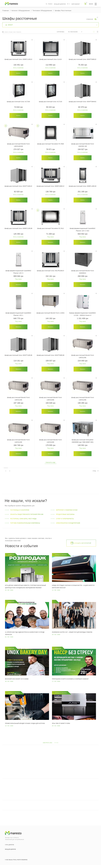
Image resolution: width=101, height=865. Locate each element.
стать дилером (9, 844)
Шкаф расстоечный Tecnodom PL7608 (50, 144)
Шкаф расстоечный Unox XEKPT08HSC (82, 101)
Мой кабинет (76, 4)
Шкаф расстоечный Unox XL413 (50, 59)
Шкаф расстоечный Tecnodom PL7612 (50, 228)
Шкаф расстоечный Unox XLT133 (50, 101)
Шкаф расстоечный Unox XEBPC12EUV (18, 59)
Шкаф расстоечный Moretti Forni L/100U (50, 313)
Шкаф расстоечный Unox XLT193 (18, 101)
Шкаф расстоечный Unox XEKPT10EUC (18, 186)
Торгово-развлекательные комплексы (22, 523)
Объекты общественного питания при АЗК (24, 514)
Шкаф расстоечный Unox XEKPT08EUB (50, 355)
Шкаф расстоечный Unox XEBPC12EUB (18, 228)
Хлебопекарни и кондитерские (65, 523)
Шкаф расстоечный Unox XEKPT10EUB (18, 355)
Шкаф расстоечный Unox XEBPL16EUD (82, 186)
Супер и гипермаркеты (62, 518)
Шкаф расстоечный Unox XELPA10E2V (50, 270)
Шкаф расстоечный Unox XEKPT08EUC (82, 59)
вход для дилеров (60, 4)
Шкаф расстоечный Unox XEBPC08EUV (50, 186)
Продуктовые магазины (62, 514)
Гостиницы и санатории (17, 510)
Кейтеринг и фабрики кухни (63, 510)
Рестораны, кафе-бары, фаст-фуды (20, 518)
